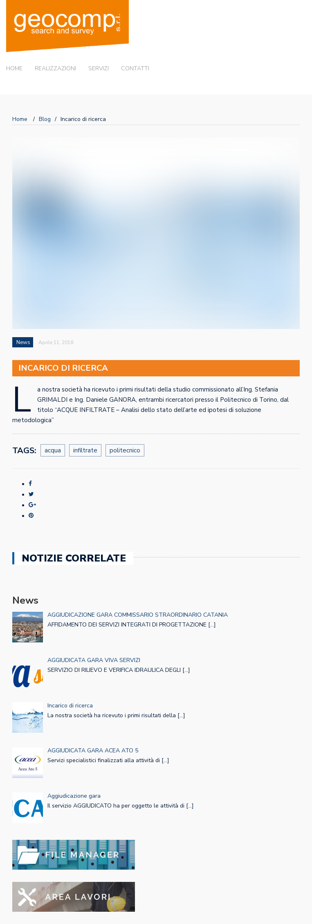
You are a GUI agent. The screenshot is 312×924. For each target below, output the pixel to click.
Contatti (135, 68)
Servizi (98, 68)
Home (14, 68)
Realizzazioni (55, 68)
